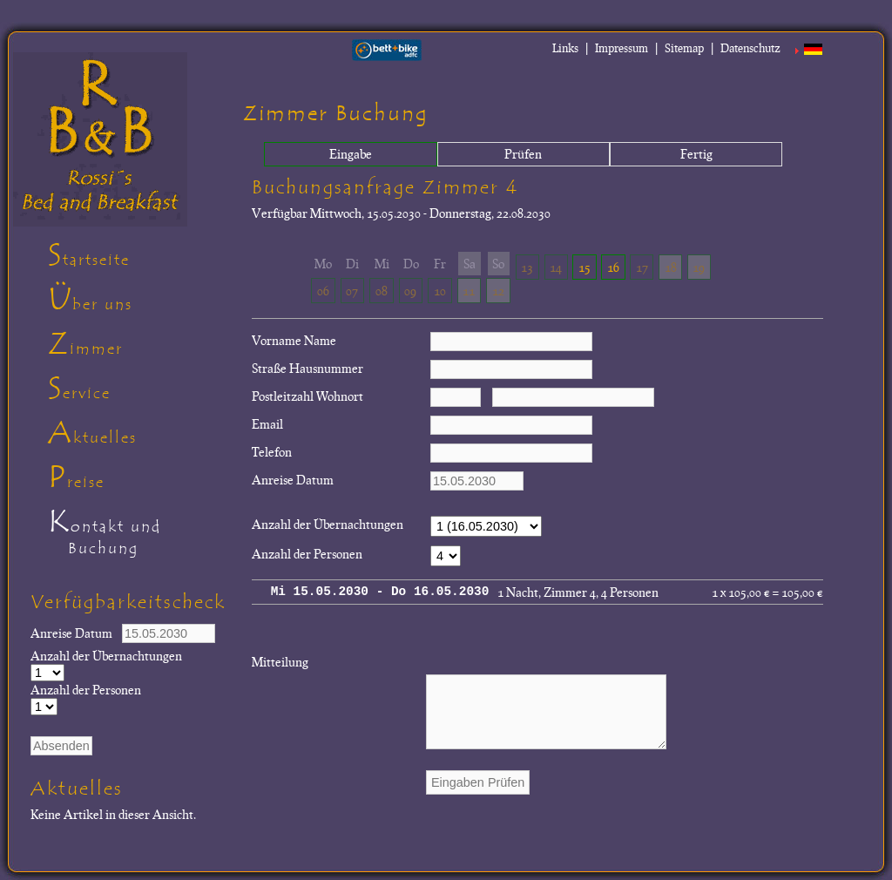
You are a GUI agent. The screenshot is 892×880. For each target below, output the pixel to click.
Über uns (90, 300)
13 (527, 266)
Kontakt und (139, 535)
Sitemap (684, 48)
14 (556, 266)
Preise (76, 477)
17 (642, 266)
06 (323, 290)
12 (498, 290)
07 (352, 290)
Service (79, 389)
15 (584, 266)
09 (410, 290)
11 (469, 290)
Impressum (621, 48)
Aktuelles (92, 433)
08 (381, 290)
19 (699, 266)
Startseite (89, 255)
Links (565, 48)
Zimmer (85, 344)
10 (440, 290)
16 (613, 266)
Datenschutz (750, 48)
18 (671, 266)
